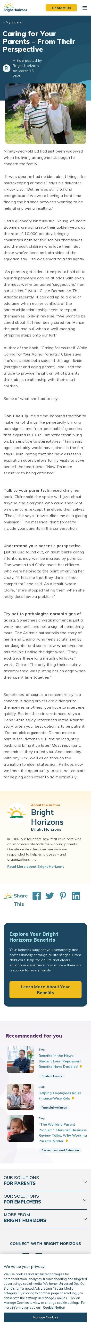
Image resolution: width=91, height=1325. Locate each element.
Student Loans (51, 1076)
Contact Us (61, 7)
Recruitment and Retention (60, 1150)
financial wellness (54, 1107)
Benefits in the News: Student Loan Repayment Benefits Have (61, 1061)
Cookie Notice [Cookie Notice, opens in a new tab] (54, 1307)
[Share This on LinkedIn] (73, 900)
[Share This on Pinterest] (60, 900)
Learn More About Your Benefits (45, 989)
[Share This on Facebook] (34, 900)
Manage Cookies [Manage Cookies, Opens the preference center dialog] (45, 1317)
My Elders (14, 22)
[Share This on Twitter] (47, 900)
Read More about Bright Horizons (35, 866)
